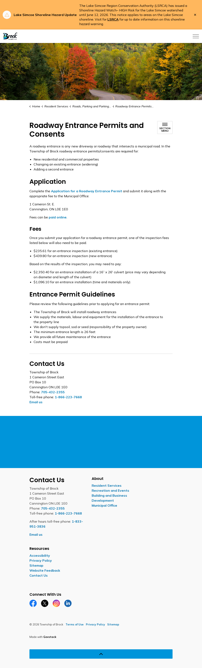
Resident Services (107, 485)
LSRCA (113, 19)
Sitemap (36, 565)
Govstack (49, 637)
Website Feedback (44, 570)
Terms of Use (75, 624)
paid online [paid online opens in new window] (58, 217)
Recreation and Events (110, 490)
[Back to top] (101, 654)
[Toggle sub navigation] (165, 127)
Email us (36, 402)
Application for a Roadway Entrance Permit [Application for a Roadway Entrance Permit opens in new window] (86, 191)
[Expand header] (196, 36)
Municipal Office (104, 505)
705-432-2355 (53, 392)
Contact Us (38, 575)
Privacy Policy (40, 560)
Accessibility (39, 555)
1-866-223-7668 (68, 397)
